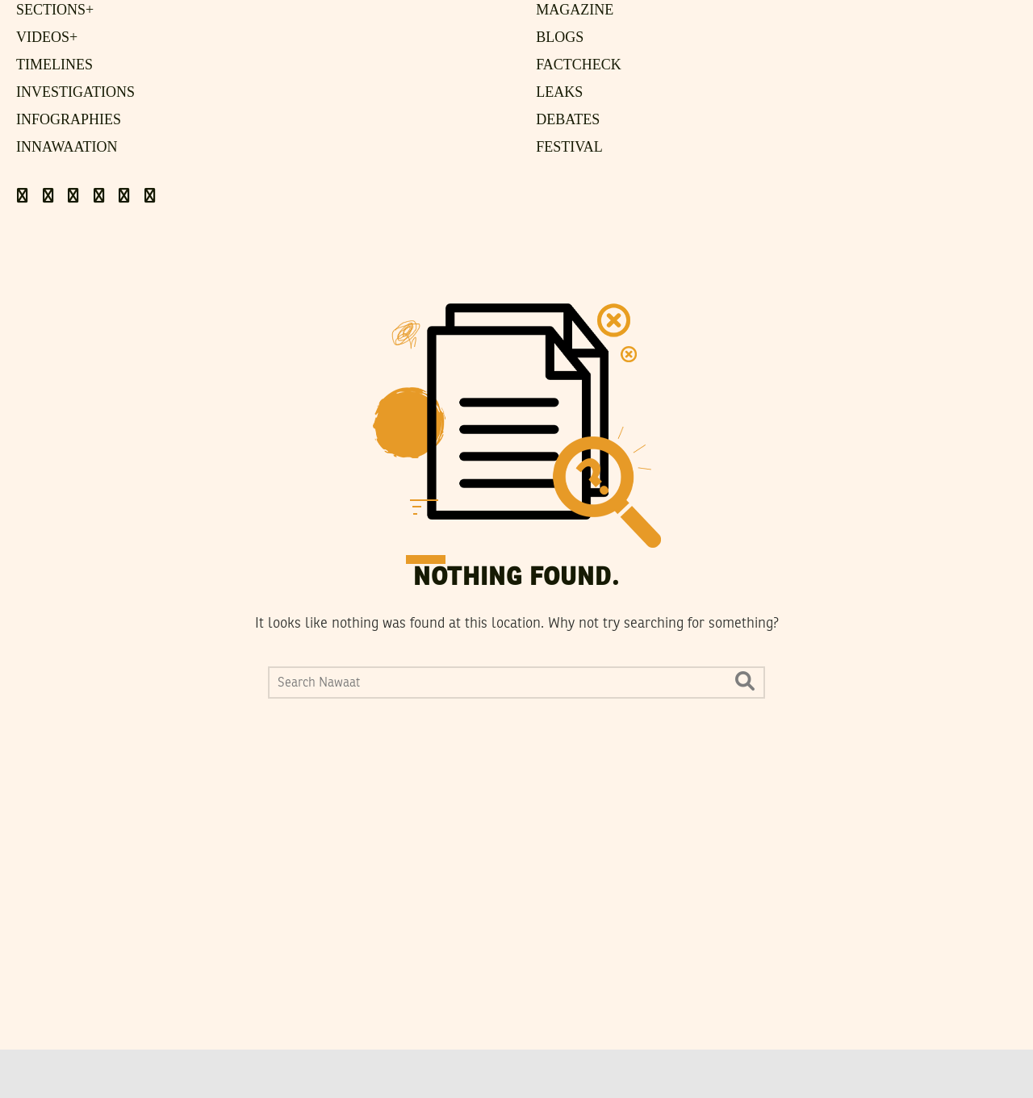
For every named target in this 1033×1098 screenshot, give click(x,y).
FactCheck (578, 64)
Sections (55, 10)
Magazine (574, 10)
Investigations (75, 92)
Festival (569, 147)
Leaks (559, 92)
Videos (46, 37)
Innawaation (67, 147)
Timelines (54, 64)
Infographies (68, 119)
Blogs (559, 37)
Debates (568, 119)
